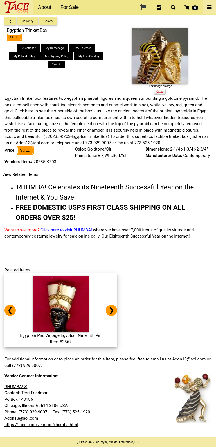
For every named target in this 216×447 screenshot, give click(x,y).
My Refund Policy (24, 56)
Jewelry (27, 21)
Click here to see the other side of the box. (54, 111)
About (44, 7)
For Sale (69, 7)
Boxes (48, 21)
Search (56, 64)
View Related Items (20, 174)
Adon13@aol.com (32, 142)
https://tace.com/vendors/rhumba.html (41, 424)
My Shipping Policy (57, 56)
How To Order (82, 48)
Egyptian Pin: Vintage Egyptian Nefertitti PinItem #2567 (61, 335)
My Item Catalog (88, 56)
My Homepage (55, 48)
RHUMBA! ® (15, 386)
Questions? (29, 48)
